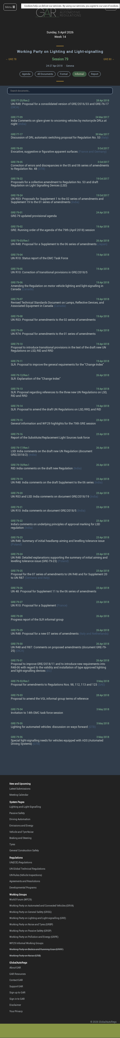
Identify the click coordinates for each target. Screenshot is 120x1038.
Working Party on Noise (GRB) (25, 955)
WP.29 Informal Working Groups (26, 943)
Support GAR (16, 986)
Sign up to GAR (17, 992)
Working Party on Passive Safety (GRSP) (30, 930)
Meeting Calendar (18, 794)
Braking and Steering (20, 838)
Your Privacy (16, 1011)
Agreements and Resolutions (24, 881)
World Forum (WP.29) (20, 899)
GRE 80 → (109, 59)
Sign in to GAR (17, 998)
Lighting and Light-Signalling (25, 806)
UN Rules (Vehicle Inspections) (25, 875)
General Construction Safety (24, 850)
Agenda (26, 74)
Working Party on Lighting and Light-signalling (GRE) (37, 918)
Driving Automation (19, 819)
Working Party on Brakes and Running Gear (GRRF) (36, 949)
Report (94, 74)
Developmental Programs (22, 887)
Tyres (12, 844)
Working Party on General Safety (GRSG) (30, 912)
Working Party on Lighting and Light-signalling (60, 51)
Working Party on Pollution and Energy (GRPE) (33, 936)
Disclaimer (15, 1005)
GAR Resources (17, 974)
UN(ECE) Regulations (20, 862)
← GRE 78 (11, 59)
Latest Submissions (19, 788)
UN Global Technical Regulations (27, 868)
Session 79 (60, 59)
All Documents (45, 74)
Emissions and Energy (21, 825)
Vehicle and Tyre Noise (21, 831)
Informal (79, 74)
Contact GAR (16, 980)
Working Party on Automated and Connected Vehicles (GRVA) (41, 905)
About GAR (15, 967)
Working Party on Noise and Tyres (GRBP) (31, 924)
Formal (64, 74)
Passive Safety (17, 813)
